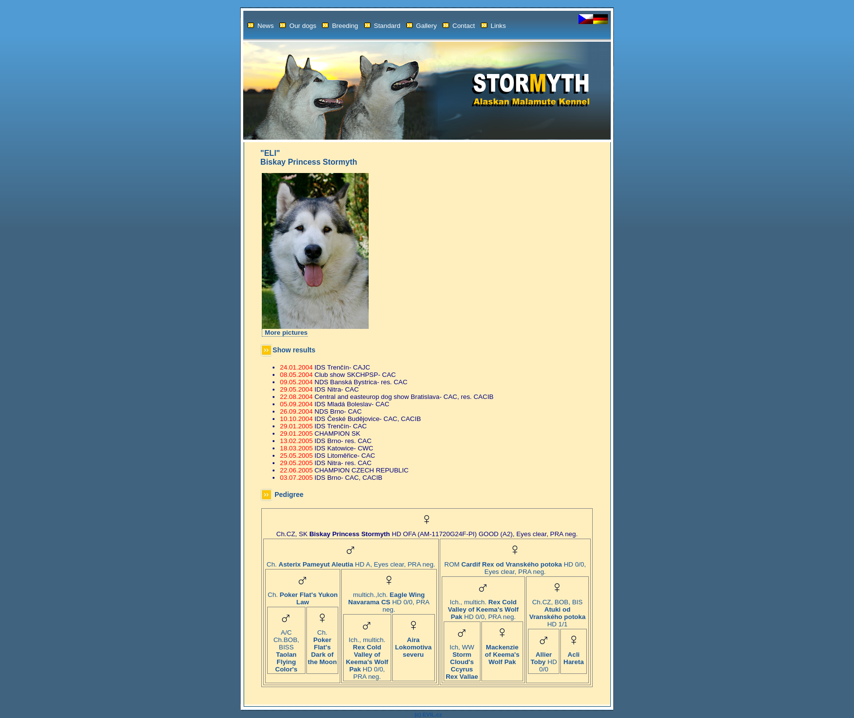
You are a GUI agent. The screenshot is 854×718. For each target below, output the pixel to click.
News (261, 25)
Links (493, 25)
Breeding (340, 25)
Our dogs (297, 25)
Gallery (421, 25)
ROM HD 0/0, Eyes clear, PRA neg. (515, 565)
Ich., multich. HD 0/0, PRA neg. (367, 655)
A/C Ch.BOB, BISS (287, 648)
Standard (382, 25)
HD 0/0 (543, 659)
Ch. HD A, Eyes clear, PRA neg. (351, 561)
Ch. (303, 595)
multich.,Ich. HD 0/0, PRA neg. (388, 599)
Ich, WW (462, 659)
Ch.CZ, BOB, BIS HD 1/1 (557, 610)
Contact (459, 25)
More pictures (286, 332)
